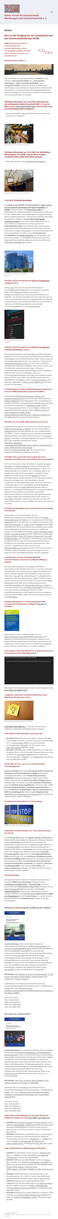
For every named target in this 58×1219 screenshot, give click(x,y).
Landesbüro (17, 585)
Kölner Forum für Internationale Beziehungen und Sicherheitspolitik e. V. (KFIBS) (28, 207)
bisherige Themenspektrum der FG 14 (17, 363)
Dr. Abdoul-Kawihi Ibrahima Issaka (29, 1195)
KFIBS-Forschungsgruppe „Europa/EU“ (17, 429)
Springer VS (36, 476)
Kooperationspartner (12, 891)
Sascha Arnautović (22, 979)
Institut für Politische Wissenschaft (31, 536)
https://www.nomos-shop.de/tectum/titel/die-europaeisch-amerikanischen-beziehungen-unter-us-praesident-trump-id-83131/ (27, 1094)
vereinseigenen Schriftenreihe (15, 884)
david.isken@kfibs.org (12, 548)
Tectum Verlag (35, 884)
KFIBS (35, 773)
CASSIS (7, 534)
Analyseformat (9, 431)
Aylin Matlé (34, 1083)
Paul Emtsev (15, 977)
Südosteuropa (38, 757)
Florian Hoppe (18, 743)
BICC (24, 534)
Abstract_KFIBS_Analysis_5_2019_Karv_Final (21, 1167)
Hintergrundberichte (11, 401)
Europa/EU (24, 745)
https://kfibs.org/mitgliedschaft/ (15, 690)
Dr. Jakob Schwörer (33, 306)
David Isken (21, 755)
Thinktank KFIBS (13, 847)
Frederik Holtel (41, 1122)
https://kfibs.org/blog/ (13, 748)
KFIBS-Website (12, 597)
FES (34, 557)
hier (23, 113)
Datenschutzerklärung (10, 1213)
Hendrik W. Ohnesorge (19, 1083)
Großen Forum (29, 525)
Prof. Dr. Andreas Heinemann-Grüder (40, 532)
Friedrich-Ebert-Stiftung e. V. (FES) (36, 585)
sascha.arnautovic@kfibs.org (14, 242)
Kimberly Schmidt (34, 405)
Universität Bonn (16, 534)
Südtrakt (39, 525)
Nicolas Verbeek (21, 466)
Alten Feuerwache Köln (25, 106)
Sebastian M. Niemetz (25, 974)
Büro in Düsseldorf (34, 588)
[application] (29, 670)
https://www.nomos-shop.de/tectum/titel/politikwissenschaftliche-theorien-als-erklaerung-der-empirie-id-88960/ (28, 990)
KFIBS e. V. (22, 380)
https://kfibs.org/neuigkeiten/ (36, 161)
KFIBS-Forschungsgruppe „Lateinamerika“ (21, 1125)
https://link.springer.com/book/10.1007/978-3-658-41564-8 (23, 637)
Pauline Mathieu (25, 977)
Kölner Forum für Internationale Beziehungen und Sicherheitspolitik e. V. (25, 17)
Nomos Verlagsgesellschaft (13, 889)
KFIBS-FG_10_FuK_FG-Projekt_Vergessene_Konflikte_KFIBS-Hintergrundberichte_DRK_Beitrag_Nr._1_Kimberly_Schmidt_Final (27, 412)
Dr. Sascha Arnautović (25, 235)
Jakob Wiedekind (38, 1080)
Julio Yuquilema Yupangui (23, 1122)
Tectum (7, 988)
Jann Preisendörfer (40, 974)
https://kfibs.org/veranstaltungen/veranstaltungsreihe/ (23, 794)
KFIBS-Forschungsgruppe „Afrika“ (25, 1197)
